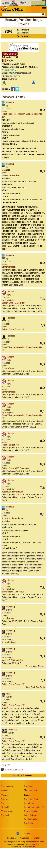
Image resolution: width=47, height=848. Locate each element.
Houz (8, 694)
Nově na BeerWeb (29, 775)
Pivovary (4, 799)
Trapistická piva (31, 819)
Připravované (6, 811)
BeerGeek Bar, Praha (35, 687)
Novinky (4, 790)
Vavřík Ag (10, 607)
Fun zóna (11, 838)
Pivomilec (12, 79)
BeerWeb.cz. (35, 844)
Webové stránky (9, 70)
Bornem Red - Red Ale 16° (13, 592)
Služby (37, 838)
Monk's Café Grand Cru (12, 660)
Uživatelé (5, 807)
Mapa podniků (30, 790)
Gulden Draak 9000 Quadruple (15, 468)
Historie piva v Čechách (34, 807)
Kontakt (27, 833)
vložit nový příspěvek (12, 770)
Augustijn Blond (9, 642)
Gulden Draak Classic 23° (13, 303)
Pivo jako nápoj (31, 799)
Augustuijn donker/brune (12, 492)
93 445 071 (15, 76)
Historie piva (29, 803)
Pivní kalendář (7, 786)
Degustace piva (31, 811)
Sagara (10, 291)
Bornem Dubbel (9, 267)
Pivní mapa (29, 786)
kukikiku (11, 318)
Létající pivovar (31, 815)
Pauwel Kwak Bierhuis (35, 666)
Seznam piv (31, 36)
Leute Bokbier (8, 618)
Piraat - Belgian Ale (10, 175)
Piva (3, 803)
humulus (10, 102)
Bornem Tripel (8, 368)
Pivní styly (5, 815)
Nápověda (24, 838)
